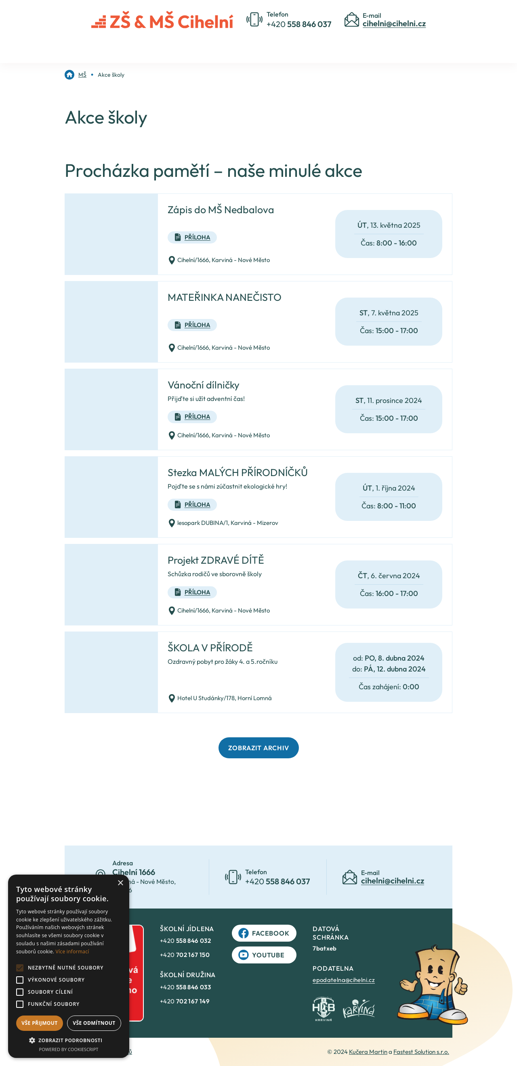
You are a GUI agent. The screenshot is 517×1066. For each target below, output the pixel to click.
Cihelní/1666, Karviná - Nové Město (219, 260)
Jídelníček (352, 45)
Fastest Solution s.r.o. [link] (421, 1052)
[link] (75, 74)
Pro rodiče (249, 45)
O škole (199, 45)
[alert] (68, 966)
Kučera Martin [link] (368, 1052)
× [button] (120, 883)
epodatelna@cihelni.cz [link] (344, 980)
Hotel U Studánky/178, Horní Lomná (220, 698)
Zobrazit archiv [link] (258, 748)
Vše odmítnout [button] (94, 1023)
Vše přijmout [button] (39, 1023)
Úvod (157, 45)
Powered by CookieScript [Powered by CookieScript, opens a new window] (69, 1049)
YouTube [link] (261, 955)
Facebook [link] (263, 933)
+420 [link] (185, 940)
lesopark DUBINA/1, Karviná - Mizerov (223, 523)
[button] (68, 1040)
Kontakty (301, 45)
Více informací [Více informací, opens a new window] (72, 951)
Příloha (192, 237)
